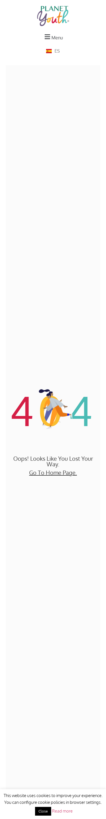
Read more (62, 811)
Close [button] (43, 811)
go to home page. (53, 472)
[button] (53, 37)
